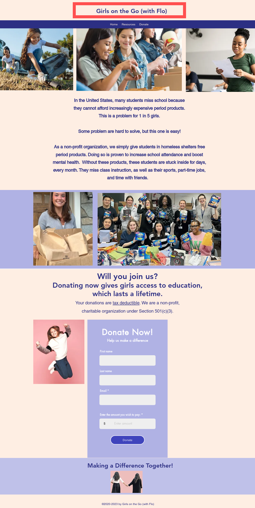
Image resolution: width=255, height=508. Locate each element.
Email (103, 390)
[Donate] (127, 439)
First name (106, 351)
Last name (106, 371)
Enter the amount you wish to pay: (120, 414)
